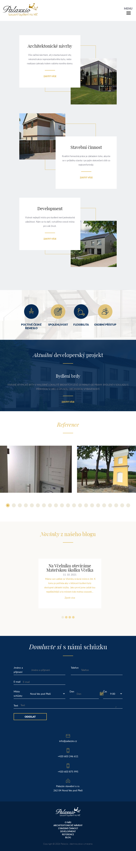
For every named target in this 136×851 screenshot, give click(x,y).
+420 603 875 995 (68, 771)
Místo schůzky (18, 693)
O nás (68, 822)
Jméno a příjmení (18, 670)
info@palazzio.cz (68, 741)
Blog (68, 837)
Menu (128, 8)
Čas (105, 691)
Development (68, 831)
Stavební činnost (68, 828)
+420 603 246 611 (68, 756)
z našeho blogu (68, 534)
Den (72, 691)
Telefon (75, 667)
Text (16, 705)
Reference (68, 834)
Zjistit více (50, 76)
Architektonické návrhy (68, 825)
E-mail (17, 681)
